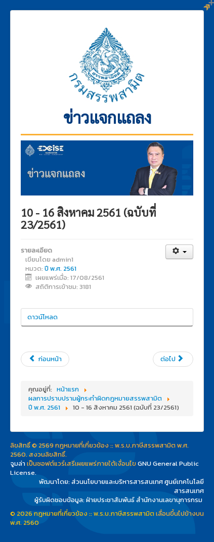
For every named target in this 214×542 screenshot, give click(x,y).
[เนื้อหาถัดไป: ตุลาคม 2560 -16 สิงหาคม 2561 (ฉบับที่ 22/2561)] (173, 359)
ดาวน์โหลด (42, 317)
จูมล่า (17, 463)
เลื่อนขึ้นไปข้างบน (180, 513)
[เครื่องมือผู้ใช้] (179, 251)
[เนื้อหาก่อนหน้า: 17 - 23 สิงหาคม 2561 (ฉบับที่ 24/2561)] (45, 359)
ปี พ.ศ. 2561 (60, 268)
